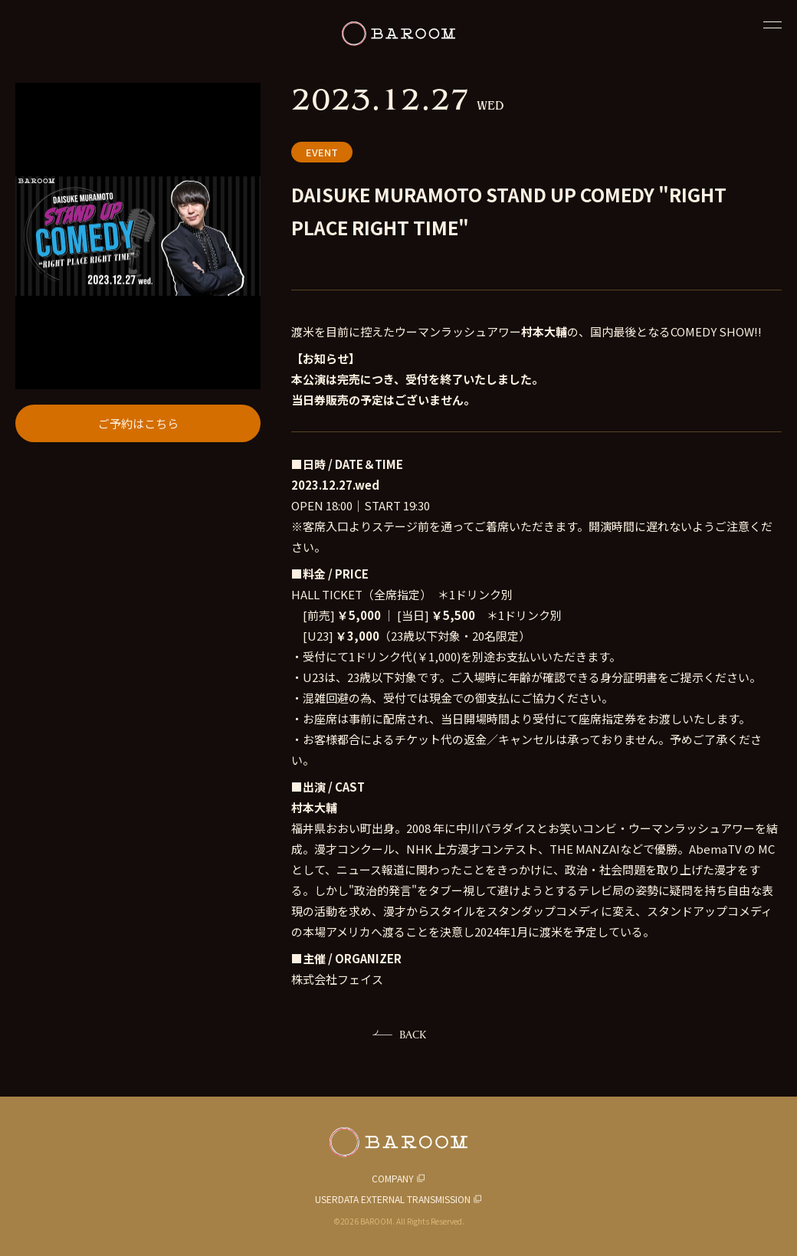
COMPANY (393, 1178)
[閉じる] (772, 24)
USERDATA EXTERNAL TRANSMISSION (393, 1198)
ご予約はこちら (138, 423)
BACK (412, 1034)
